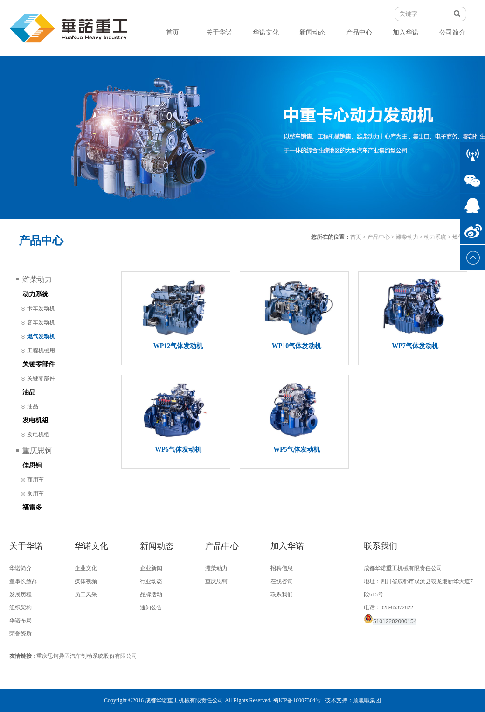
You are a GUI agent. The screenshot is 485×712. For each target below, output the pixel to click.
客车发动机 (41, 322)
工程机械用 (41, 350)
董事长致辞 (23, 581)
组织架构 (20, 607)
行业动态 (151, 581)
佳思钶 (32, 465)
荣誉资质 (20, 633)
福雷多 (32, 507)
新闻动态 (312, 32)
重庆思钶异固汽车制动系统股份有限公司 (86, 656)
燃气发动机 (41, 336)
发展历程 (20, 594)
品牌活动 (151, 594)
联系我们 (281, 594)
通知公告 (151, 607)
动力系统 (435, 237)
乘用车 (35, 493)
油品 (28, 392)
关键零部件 (38, 364)
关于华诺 (219, 32)
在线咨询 (281, 581)
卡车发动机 (41, 308)
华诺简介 (20, 568)
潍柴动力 (407, 237)
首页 (172, 32)
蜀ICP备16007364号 (297, 700)
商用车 (35, 479)
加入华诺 (406, 32)
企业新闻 (151, 568)
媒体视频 (86, 581)
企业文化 (86, 568)
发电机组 (35, 420)
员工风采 (86, 594)
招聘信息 (281, 568)
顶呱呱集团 (367, 700)
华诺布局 (20, 620)
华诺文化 (266, 32)
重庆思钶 (37, 450)
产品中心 (359, 32)
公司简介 (452, 32)
